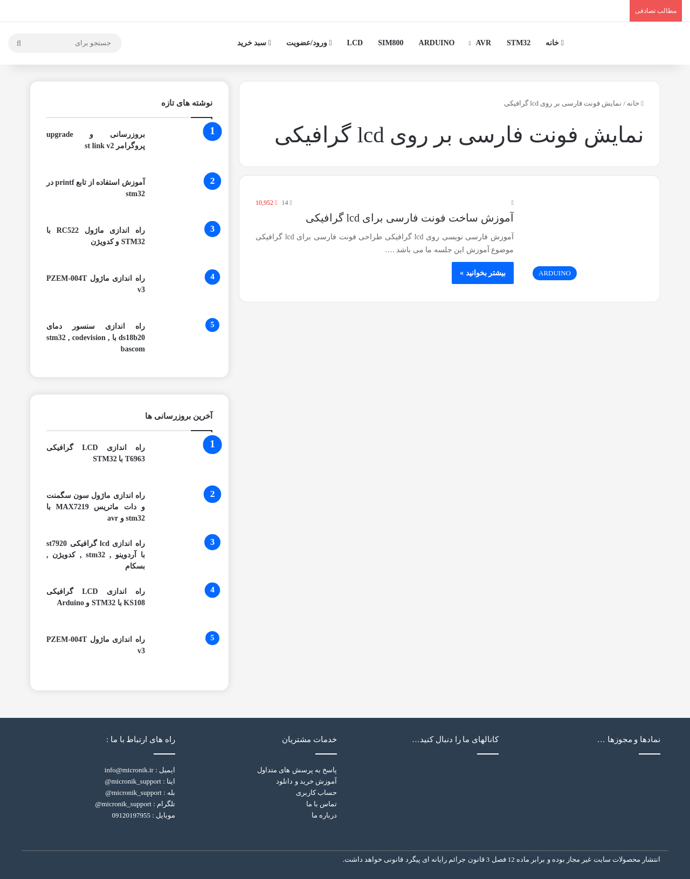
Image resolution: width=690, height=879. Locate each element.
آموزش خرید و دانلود (306, 781)
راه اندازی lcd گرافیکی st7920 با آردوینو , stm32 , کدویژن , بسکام (95, 554)
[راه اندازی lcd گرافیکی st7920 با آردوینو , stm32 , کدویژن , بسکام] (182, 558)
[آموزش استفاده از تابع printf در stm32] (182, 197)
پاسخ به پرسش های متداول (297, 770)
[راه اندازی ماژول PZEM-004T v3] (182, 293)
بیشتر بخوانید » (483, 273)
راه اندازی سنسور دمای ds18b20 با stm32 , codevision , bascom (95, 337)
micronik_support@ (133, 781)
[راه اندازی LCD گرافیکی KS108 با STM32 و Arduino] (182, 606)
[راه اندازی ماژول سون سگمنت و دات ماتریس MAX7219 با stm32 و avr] (182, 510)
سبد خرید (254, 43)
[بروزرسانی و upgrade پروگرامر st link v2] (182, 149)
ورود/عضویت (309, 43)
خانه (555, 43)
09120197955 (131, 815)
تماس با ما (321, 804)
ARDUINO (437, 43)
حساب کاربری (316, 792)
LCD (355, 43)
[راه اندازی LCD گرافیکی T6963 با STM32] (182, 462)
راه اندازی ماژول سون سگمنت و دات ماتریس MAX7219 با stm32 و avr (95, 507)
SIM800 (390, 43)
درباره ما (324, 815)
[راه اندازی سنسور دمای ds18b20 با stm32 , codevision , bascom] (182, 341)
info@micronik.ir (129, 770)
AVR (484, 43)
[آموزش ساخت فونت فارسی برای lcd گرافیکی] (585, 241)
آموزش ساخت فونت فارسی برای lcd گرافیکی (410, 218)
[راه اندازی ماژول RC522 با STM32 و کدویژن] (182, 245)
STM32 (518, 43)
